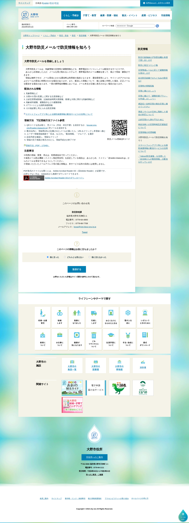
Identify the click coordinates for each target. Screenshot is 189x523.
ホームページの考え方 (139, 498)
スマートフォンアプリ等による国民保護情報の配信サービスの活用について (59, 114)
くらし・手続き (71, 15)
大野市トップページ (31, 35)
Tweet (85, 232)
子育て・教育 (89, 15)
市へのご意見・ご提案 (94, 475)
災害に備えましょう (147, 91)
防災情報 (82, 35)
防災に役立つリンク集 (148, 65)
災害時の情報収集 (146, 86)
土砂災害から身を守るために (151, 119)
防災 (74, 35)
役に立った (54, 257)
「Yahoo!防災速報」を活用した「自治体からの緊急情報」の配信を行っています (153, 159)
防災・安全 (64, 35)
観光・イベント (130, 15)
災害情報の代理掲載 (147, 132)
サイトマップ (24, 3)
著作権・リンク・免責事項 (75, 498)
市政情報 (165, 15)
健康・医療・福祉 (109, 15)
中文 (57, 3)
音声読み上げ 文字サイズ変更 (158, 3)
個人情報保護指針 (95, 498)
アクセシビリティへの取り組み (117, 498)
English (45, 3)
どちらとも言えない (75, 257)
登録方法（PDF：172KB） (37, 145)
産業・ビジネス (149, 15)
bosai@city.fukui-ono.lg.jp (85, 227)
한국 (52, 3)
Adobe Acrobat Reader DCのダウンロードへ (53, 178)
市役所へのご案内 (94, 457)
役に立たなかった (99, 257)
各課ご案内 (44, 498)
